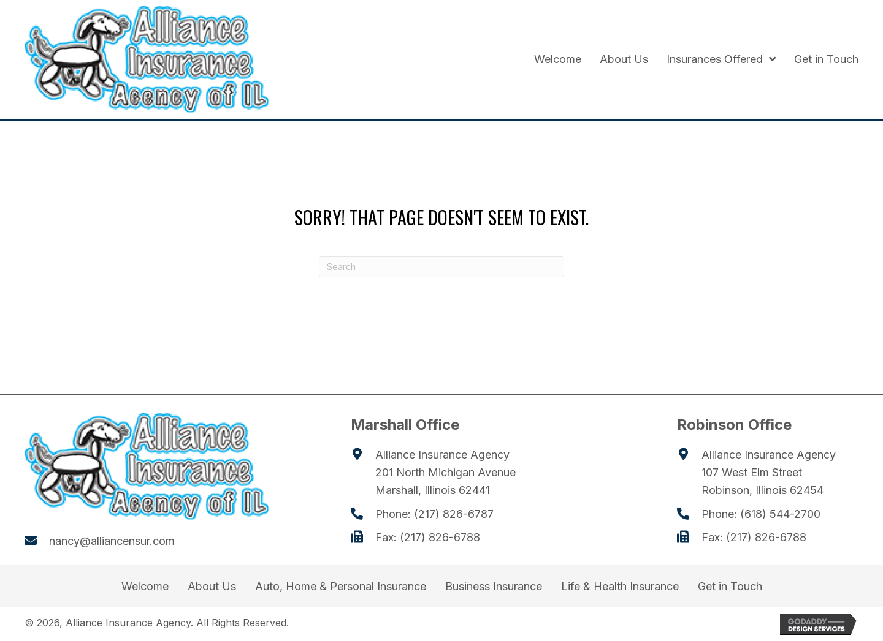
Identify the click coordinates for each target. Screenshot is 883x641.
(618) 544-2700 (780, 514)
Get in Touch (730, 586)
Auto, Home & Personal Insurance (340, 586)
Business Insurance (493, 586)
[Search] (441, 266)
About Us (212, 586)
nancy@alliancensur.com (112, 540)
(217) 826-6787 (454, 514)
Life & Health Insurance (620, 586)
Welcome (145, 586)
